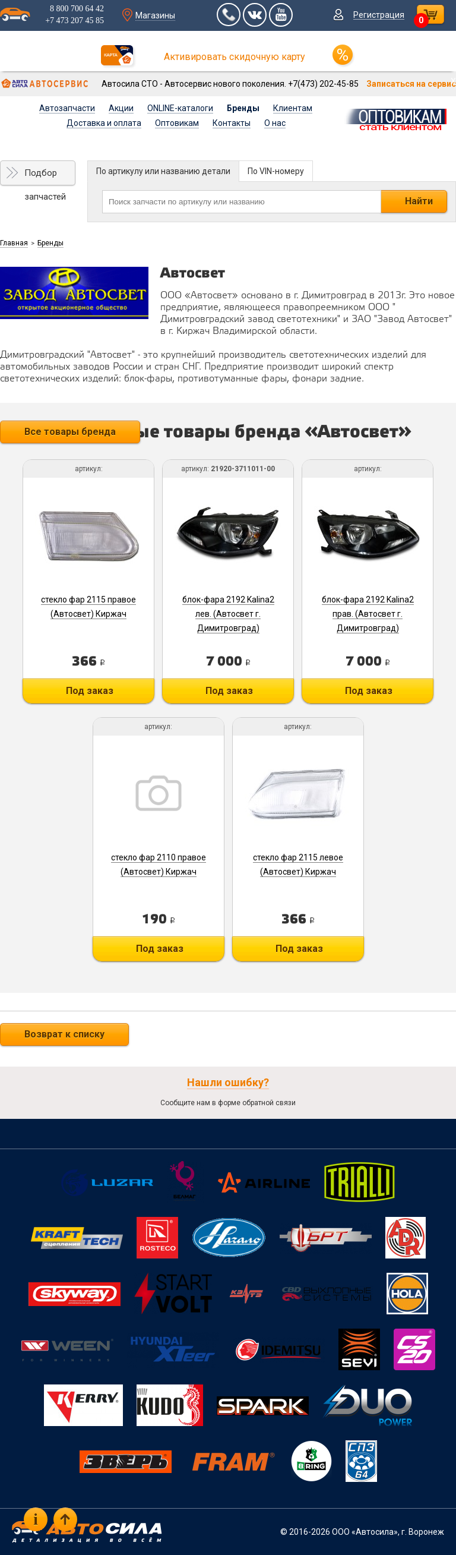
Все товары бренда (70, 431)
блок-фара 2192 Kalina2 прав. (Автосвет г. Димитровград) (368, 614)
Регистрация (378, 15)
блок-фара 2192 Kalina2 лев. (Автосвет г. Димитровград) (228, 614)
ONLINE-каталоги (180, 108)
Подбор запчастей (45, 176)
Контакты (232, 123)
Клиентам (292, 108)
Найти (419, 201)
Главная (14, 243)
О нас (275, 123)
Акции (121, 108)
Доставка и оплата (103, 123)
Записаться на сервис (411, 84)
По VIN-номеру (276, 171)
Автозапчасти (67, 108)
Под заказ (89, 690)
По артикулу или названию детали (163, 171)
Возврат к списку (64, 1034)
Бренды (243, 108)
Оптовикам (177, 123)
